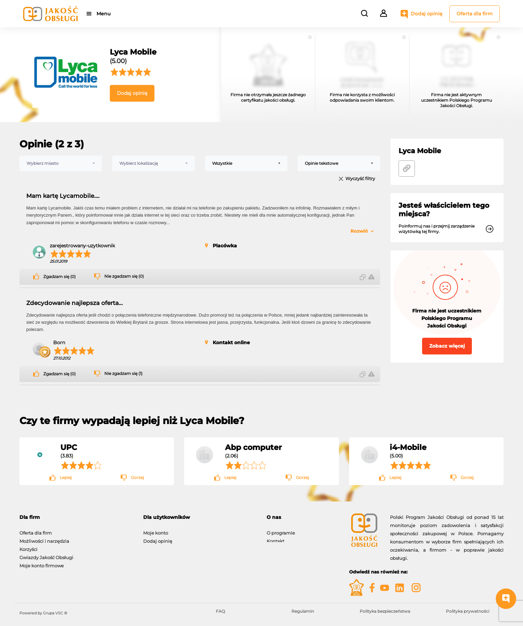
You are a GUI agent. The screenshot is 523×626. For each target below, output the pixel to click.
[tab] (200, 517)
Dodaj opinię (427, 13)
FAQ (220, 611)
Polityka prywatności (467, 611)
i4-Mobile (408, 447)
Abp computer (253, 447)
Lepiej (66, 477)
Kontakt (275, 537)
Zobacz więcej (447, 346)
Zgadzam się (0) (59, 276)
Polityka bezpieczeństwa (385, 611)
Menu (104, 14)
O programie (281, 529)
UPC (68, 447)
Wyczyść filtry (360, 179)
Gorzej (137, 477)
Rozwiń (359, 231)
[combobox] (60, 163)
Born (59, 342)
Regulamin (303, 611)
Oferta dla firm (475, 14)
